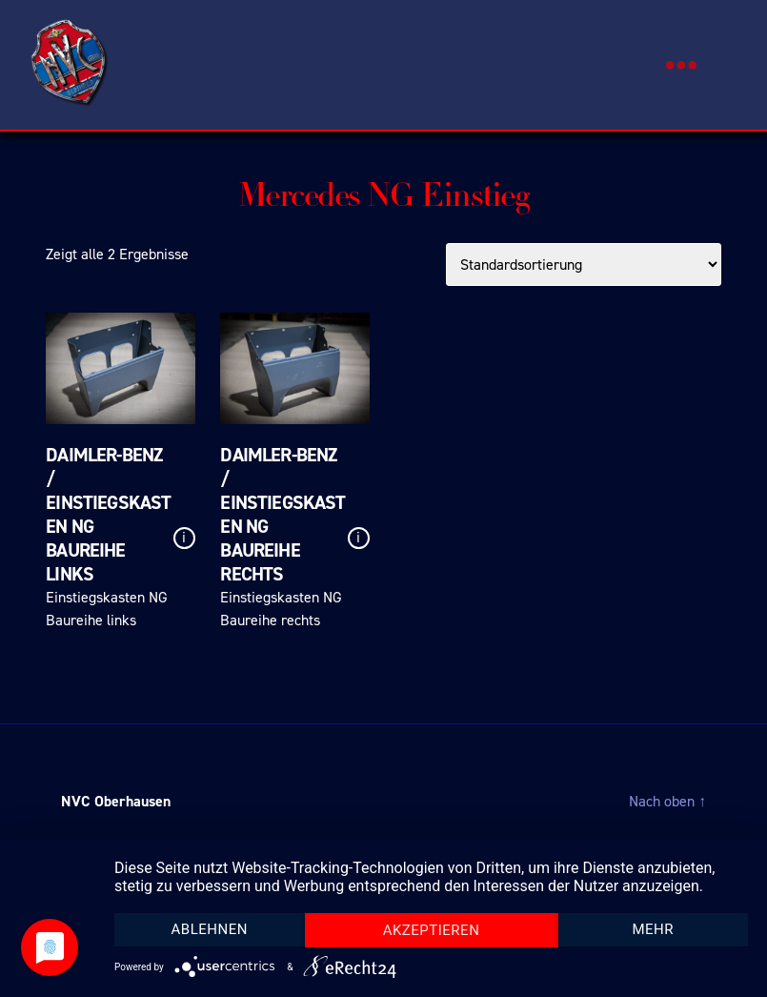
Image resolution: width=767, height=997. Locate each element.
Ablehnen (210, 929)
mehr (653, 929)
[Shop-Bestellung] (583, 264)
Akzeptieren (431, 930)
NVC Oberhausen (116, 801)
